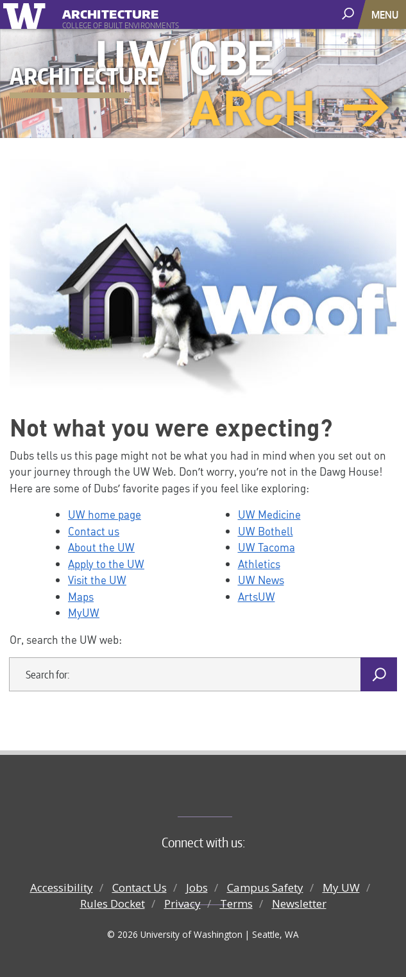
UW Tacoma (266, 547)
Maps (81, 596)
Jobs (197, 887)
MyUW (83, 612)
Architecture (110, 12)
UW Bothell (265, 531)
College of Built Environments (228, 795)
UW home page (104, 514)
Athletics (259, 564)
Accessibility (61, 887)
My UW (341, 887)
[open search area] (349, 14)
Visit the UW (97, 580)
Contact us (93, 531)
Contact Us (139, 887)
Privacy (182, 903)
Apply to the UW (106, 564)
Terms (236, 903)
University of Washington (26, 14)
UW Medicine (269, 514)
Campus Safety (265, 887)
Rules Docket (112, 903)
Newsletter (299, 903)
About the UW (101, 547)
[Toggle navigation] (386, 14)
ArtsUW (256, 596)
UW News (261, 580)
